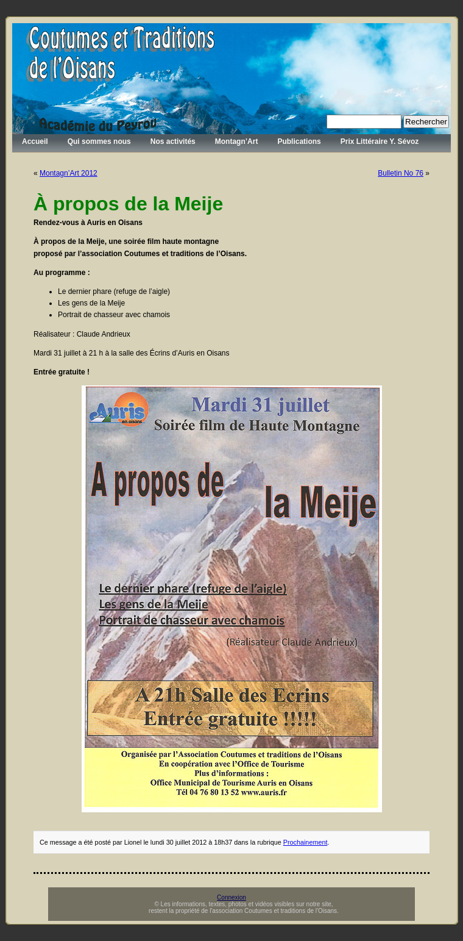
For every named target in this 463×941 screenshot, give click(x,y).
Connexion (231, 897)
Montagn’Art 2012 (68, 173)
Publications (298, 141)
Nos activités (173, 141)
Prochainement (305, 842)
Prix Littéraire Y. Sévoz (380, 141)
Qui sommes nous (99, 141)
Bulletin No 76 (400, 173)
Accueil (35, 141)
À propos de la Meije (128, 204)
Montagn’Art (236, 141)
